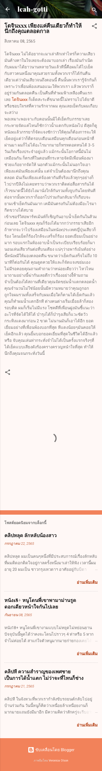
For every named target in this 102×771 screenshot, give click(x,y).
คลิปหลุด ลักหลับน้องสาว (30, 535)
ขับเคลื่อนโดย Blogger (51, 749)
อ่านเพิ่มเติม (87, 582)
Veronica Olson (58, 760)
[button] (94, 27)
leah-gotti (32, 9)
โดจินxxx (19, 99)
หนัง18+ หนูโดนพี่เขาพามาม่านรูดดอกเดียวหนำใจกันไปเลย (40, 603)
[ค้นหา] (94, 11)
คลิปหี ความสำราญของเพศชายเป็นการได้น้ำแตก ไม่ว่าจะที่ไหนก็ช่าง (44, 674)
